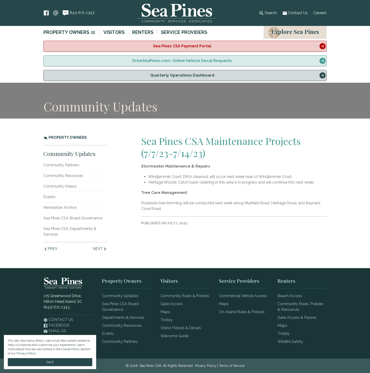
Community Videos (60, 186)
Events (49, 197)
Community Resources (63, 175)
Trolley (166, 320)
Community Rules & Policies (184, 296)
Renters (142, 32)
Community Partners (61, 165)
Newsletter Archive (59, 207)
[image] (93, 32)
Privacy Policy (205, 366)
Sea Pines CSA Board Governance (72, 218)
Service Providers (184, 32)
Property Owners (66, 32)
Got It (50, 362)
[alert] (185, 46)
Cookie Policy (70, 349)
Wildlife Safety (290, 341)
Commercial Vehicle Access (243, 296)
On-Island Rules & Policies (242, 312)
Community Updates (120, 296)
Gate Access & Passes (297, 317)
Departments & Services (123, 317)
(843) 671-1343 (56, 307)
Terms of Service (231, 366)
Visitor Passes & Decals (180, 328)
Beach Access (290, 296)
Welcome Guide (174, 336)
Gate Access (171, 304)
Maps (165, 312)
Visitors (114, 32)
